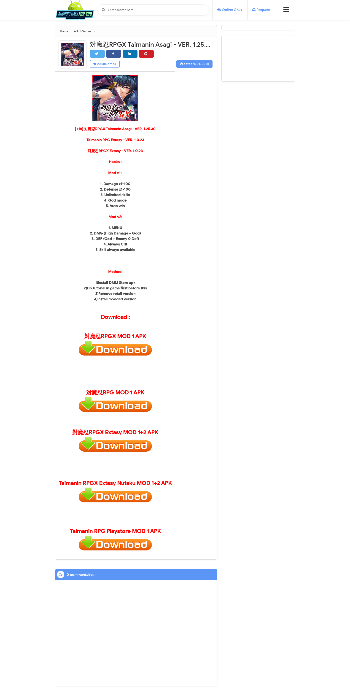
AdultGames (105, 64)
